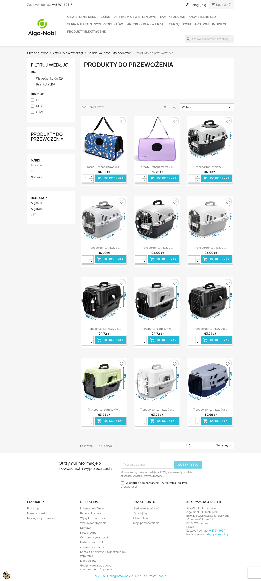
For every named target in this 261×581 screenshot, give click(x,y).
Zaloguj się (140, 513)
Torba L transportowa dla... (104, 167)
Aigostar (36, 165)
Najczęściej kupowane (41, 518)
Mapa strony (88, 560)
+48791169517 (62, 5)
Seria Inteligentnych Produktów (95, 24)
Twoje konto (144, 502)
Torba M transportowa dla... (157, 167)
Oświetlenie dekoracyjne (88, 17)
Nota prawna (88, 532)
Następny (224, 445)
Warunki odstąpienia (93, 523)
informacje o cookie (92, 547)
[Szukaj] (209, 39)
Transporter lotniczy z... (210, 167)
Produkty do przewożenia (47, 136)
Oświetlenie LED (202, 17)
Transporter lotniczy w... (157, 328)
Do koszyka (110, 178)
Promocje (33, 508)
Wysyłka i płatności (92, 518)
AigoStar (37, 209)
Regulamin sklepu (91, 513)
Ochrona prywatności (94, 537)
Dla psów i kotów (49, 78)
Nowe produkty (37, 513)
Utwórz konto (142, 518)
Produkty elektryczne (86, 32)
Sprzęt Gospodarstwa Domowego (198, 24)
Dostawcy (39, 198)
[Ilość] (85, 179)
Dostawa (85, 528)
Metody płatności (91, 542)
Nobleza (36, 177)
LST (33, 171)
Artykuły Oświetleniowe (135, 17)
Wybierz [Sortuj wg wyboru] (207, 107)
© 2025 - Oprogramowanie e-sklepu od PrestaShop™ (130, 576)
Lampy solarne (172, 17)
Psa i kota (45, 84)
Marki (35, 160)
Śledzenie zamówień (146, 508)
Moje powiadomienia (146, 523)
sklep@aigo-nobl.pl (217, 534)
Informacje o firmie (92, 508)
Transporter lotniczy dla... (104, 328)
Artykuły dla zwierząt (146, 24)
